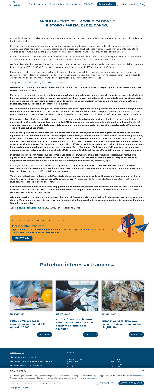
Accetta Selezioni (108, 383)
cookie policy (138, 376)
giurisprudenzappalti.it (30, 208)
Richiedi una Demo (107, 4)
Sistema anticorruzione (76, 359)
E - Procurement (113, 359)
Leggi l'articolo (45, 334)
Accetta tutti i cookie (131, 383)
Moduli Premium (113, 366)
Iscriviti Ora (22, 238)
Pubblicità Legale (114, 361)
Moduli (70, 366)
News (69, 364)
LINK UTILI (71, 353)
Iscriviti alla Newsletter (128, 4)
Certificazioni (72, 361)
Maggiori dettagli (19, 388)
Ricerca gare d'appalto (116, 364)
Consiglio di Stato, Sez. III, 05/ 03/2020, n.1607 (31, 83)
